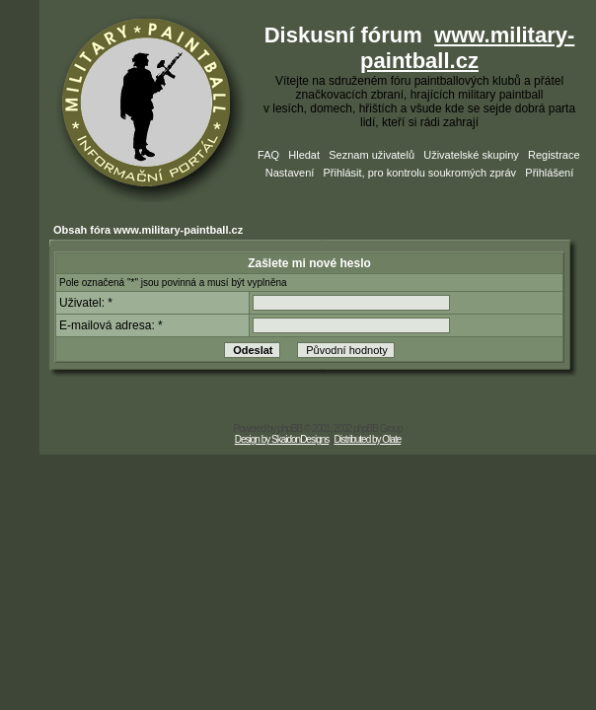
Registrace (554, 155)
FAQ (268, 155)
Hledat (304, 155)
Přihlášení (549, 172)
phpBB (289, 428)
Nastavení (290, 172)
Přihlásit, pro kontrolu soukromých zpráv (419, 172)
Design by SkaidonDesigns (282, 439)
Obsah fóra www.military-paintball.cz (148, 230)
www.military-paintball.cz (467, 48)
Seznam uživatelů (371, 155)
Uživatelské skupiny (471, 155)
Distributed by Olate (367, 439)
